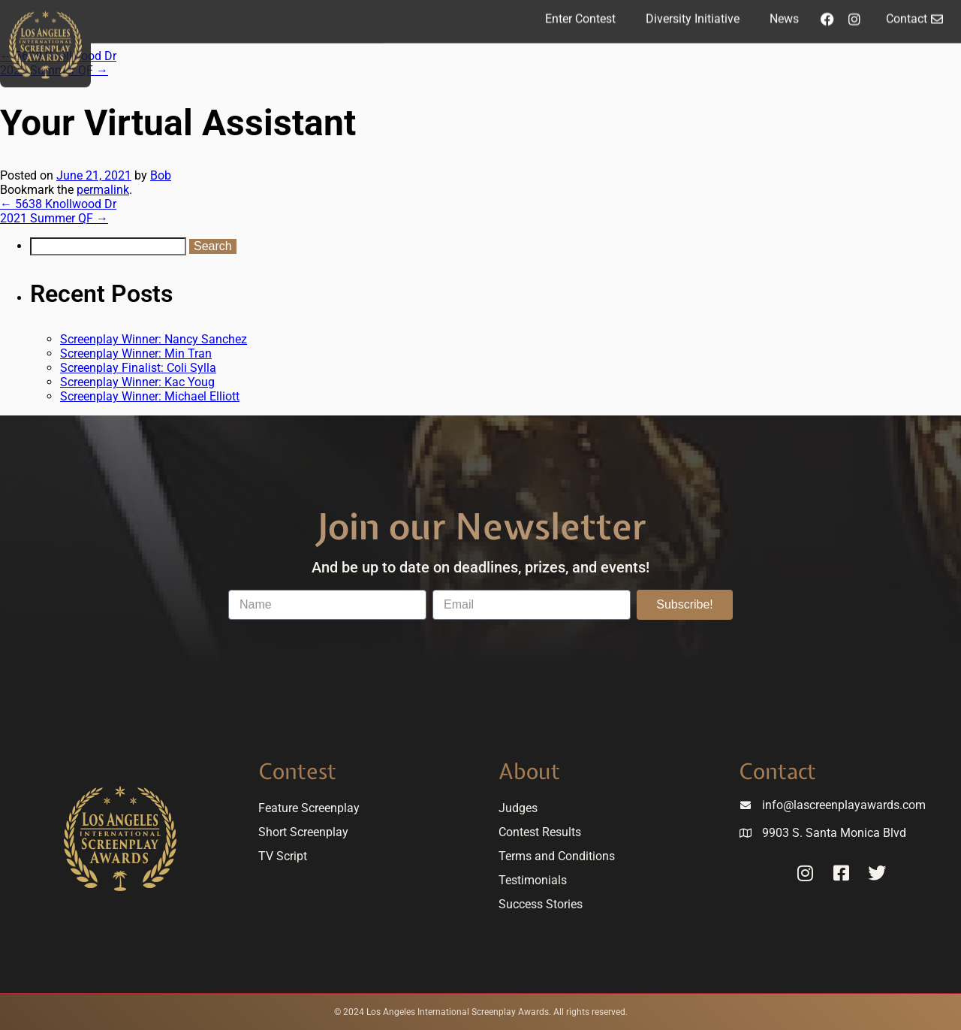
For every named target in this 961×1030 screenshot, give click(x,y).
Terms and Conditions (557, 856)
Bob (160, 175)
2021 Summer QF (54, 218)
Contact (777, 771)
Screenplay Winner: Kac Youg (137, 382)
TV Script (282, 856)
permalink (103, 190)
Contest (297, 771)
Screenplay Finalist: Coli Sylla (138, 368)
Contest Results (540, 832)
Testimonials (533, 880)
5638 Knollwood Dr (58, 204)
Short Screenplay (303, 832)
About (529, 771)
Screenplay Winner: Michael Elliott (149, 396)
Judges (518, 808)
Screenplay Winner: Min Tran (136, 353)
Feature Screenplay (309, 808)
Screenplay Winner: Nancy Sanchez (153, 339)
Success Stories (541, 904)
